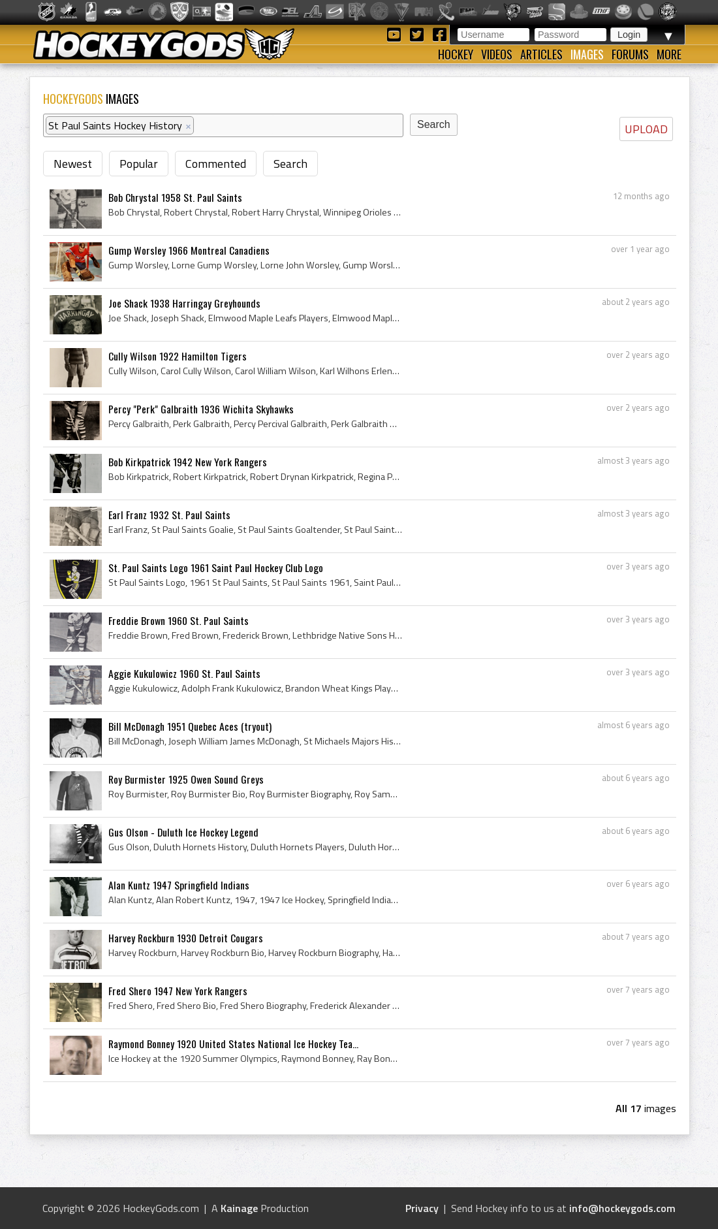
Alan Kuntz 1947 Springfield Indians (178, 885)
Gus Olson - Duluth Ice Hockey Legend (183, 832)
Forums (630, 54)
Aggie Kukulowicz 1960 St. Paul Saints (184, 673)
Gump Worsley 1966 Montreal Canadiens (189, 250)
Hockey (455, 54)
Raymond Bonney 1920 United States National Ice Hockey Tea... (233, 1043)
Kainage (239, 1208)
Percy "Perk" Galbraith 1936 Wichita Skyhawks (201, 409)
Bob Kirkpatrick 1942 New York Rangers (187, 462)
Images (587, 54)
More (669, 54)
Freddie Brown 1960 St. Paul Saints (178, 620)
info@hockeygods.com (622, 1208)
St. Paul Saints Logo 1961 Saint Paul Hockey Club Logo (215, 567)
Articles (541, 54)
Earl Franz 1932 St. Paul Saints (169, 514)
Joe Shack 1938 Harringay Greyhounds (184, 303)
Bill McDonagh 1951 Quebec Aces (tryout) (190, 726)
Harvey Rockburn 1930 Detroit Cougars (185, 938)
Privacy (422, 1208)
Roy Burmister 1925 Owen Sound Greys (186, 779)
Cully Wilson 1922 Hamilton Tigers (177, 356)
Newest (73, 163)
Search (290, 163)
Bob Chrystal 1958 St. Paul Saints (175, 197)
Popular (138, 163)
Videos (496, 54)
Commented (215, 163)
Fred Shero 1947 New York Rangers (177, 990)
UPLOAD (646, 129)
